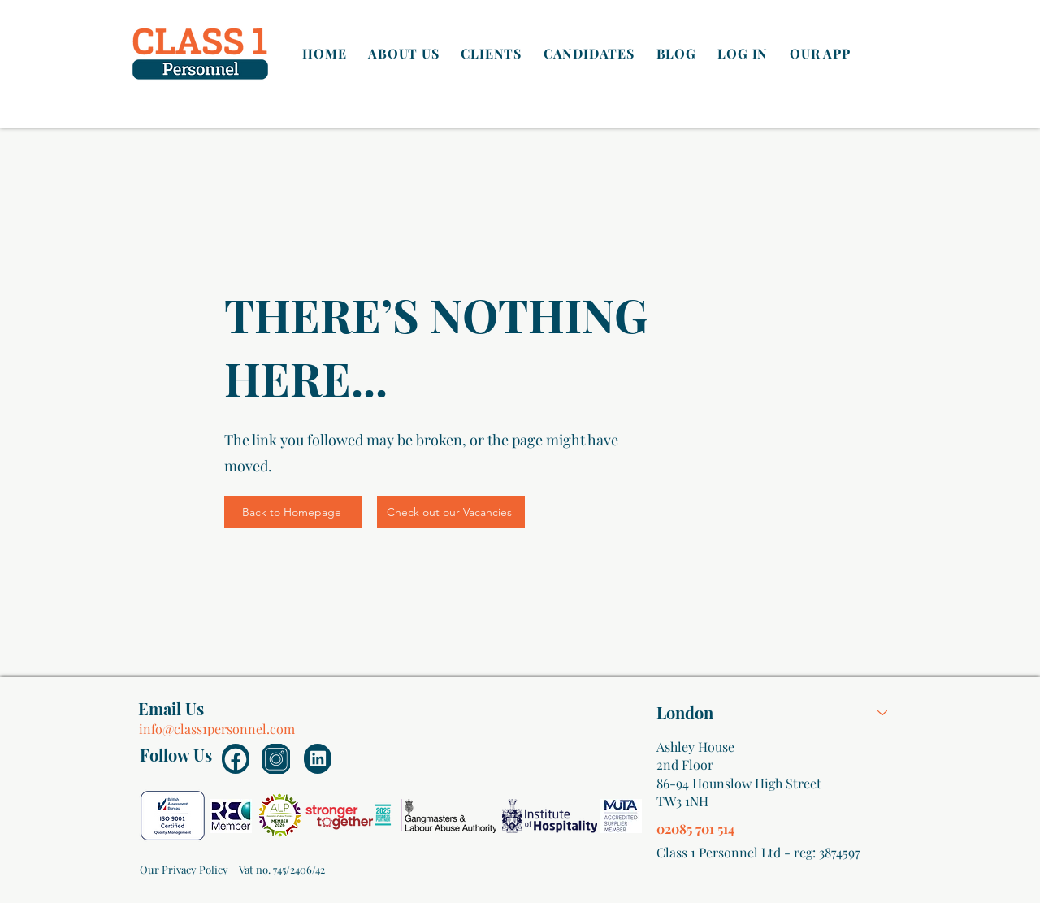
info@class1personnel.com (217, 728)
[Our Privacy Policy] (183, 869)
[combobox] (780, 712)
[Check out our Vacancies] (451, 512)
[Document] (235, 759)
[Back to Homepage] (293, 512)
